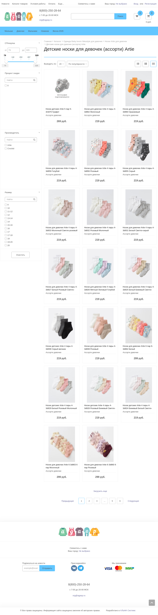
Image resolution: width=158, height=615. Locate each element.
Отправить (47, 570)
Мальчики (32, 32)
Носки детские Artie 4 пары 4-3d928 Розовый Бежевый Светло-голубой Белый (99, 410)
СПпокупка (10, 45)
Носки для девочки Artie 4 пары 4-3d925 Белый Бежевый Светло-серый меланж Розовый (138, 291)
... (104, 502)
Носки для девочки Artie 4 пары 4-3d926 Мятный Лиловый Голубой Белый (100, 291)
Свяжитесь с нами (78, 549)
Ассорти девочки (53, 117)
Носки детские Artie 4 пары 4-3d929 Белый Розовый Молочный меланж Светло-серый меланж (61, 410)
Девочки (20, 32)
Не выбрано (121, 4)
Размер (8, 194)
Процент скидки (12, 75)
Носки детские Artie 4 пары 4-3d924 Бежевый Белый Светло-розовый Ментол (137, 410)
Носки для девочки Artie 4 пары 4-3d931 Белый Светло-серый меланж (138, 232)
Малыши (9, 32)
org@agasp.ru (45, 21)
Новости (5, 4)
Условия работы (38, 4)
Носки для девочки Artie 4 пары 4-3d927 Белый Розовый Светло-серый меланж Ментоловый (61, 291)
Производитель (12, 134)
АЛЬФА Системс (128, 612)
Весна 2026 (58, 32)
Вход (136, 4)
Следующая (133, 502)
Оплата (51, 4)
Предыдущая (67, 502)
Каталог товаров (19, 4)
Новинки (45, 32)
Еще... (61, 4)
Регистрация (150, 4)
